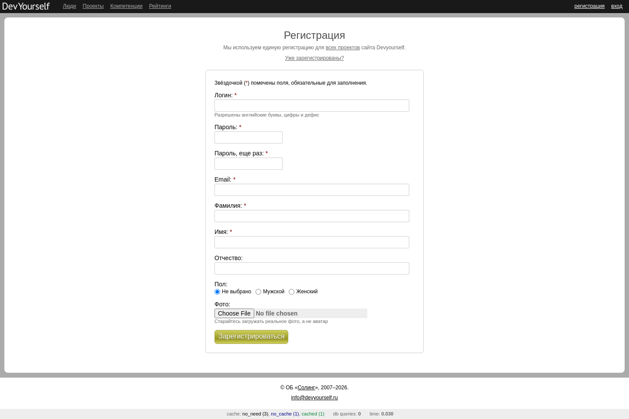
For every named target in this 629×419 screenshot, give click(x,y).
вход (616, 6)
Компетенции (126, 6)
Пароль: (228, 127)
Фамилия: (230, 205)
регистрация (589, 6)
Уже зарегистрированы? (314, 58)
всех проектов (343, 48)
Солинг (306, 388)
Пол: (221, 284)
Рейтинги (160, 6)
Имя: (223, 231)
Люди (69, 6)
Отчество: (228, 257)
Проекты (93, 6)
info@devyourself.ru (314, 398)
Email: (224, 179)
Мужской (273, 291)
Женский (307, 291)
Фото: (222, 304)
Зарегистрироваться (251, 336)
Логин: (225, 95)
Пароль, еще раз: (241, 153)
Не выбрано (236, 291)
